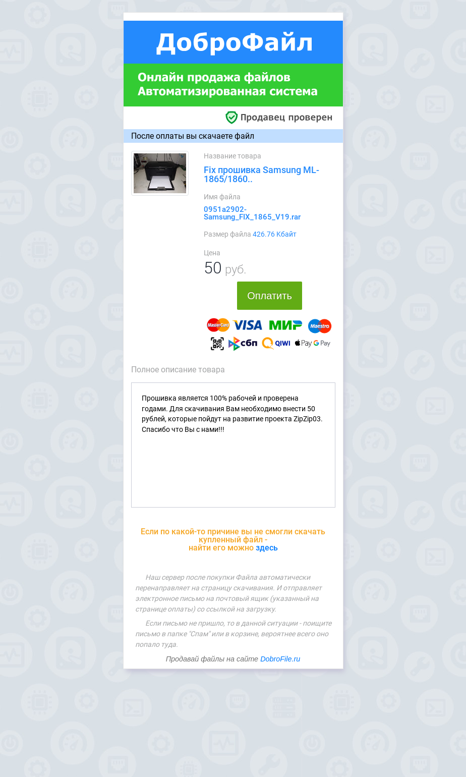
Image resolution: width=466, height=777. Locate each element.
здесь (267, 547)
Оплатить (269, 295)
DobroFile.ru (280, 659)
